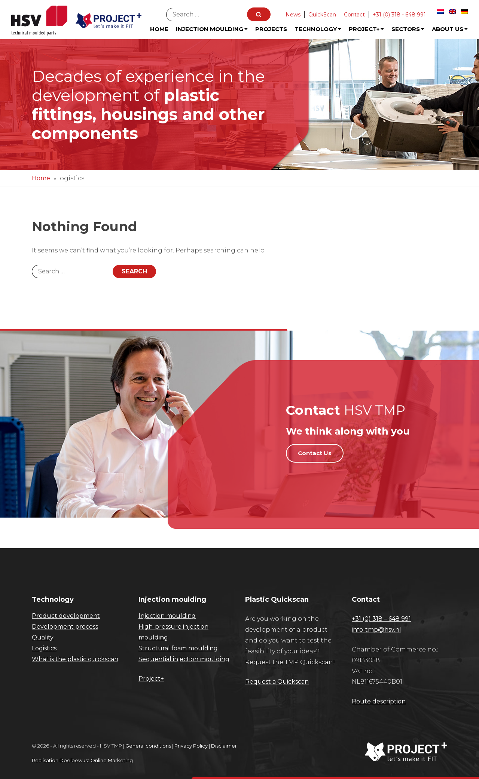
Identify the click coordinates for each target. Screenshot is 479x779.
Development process (65, 626)
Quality (43, 637)
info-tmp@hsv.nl (376, 629)
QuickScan (322, 14)
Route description (379, 701)
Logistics (44, 648)
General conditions (148, 746)
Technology (318, 29)
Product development (66, 615)
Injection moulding (167, 615)
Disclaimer (224, 746)
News (293, 14)
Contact (354, 14)
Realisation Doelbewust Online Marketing (82, 760)
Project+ (366, 29)
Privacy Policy (191, 746)
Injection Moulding (212, 29)
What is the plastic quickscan (75, 659)
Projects (271, 29)
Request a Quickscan (277, 681)
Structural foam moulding (178, 648)
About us (450, 29)
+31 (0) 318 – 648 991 (381, 618)
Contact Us (315, 453)
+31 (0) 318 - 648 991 (399, 14)
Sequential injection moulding (183, 659)
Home (159, 29)
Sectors (407, 29)
